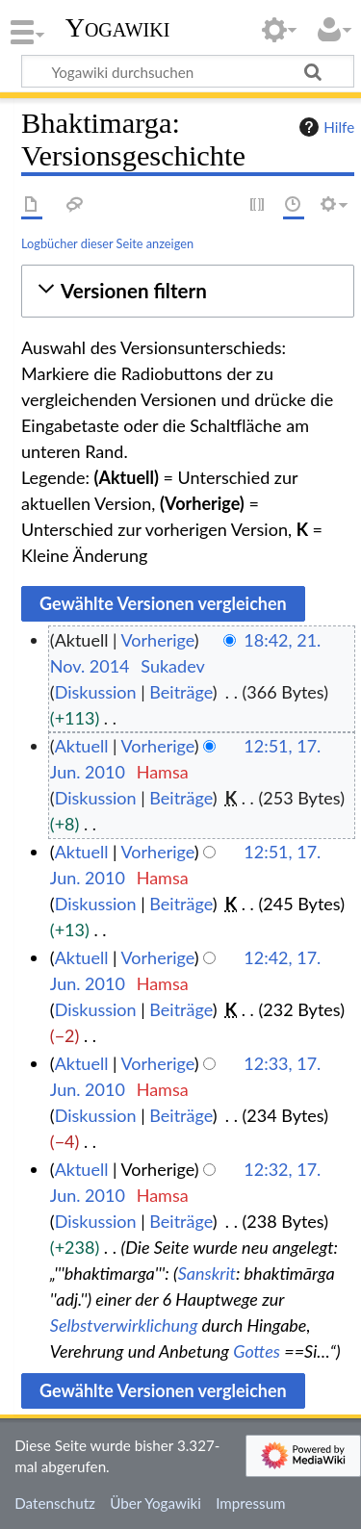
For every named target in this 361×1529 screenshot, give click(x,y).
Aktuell (82, 745)
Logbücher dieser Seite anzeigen (107, 243)
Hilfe (324, 127)
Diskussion (96, 691)
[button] (188, 291)
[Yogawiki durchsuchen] (187, 71)
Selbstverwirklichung (124, 1325)
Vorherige (157, 639)
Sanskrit (207, 1273)
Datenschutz (54, 1503)
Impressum (251, 1503)
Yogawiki (117, 27)
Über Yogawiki (155, 1503)
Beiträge (180, 691)
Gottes (256, 1351)
